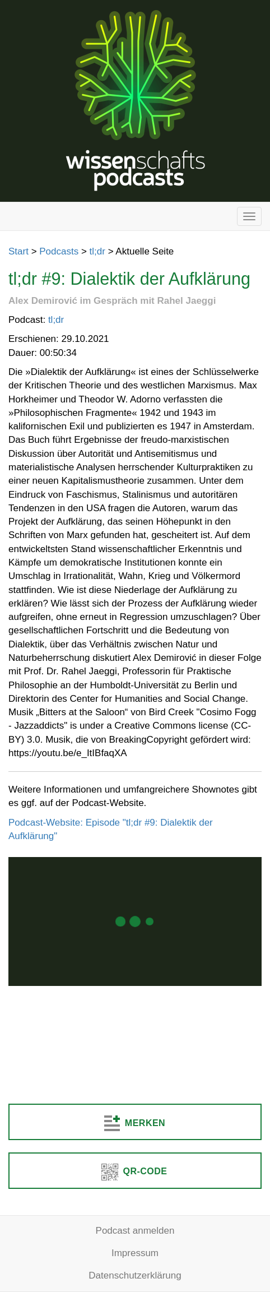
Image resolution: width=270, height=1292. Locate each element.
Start (18, 251)
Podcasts (58, 251)
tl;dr (97, 251)
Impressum (135, 1253)
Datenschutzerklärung (135, 1275)
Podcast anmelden (135, 1230)
